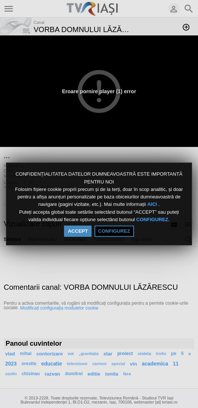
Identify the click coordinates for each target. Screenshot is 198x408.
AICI (153, 204)
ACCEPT (77, 231)
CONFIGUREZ (152, 219)
